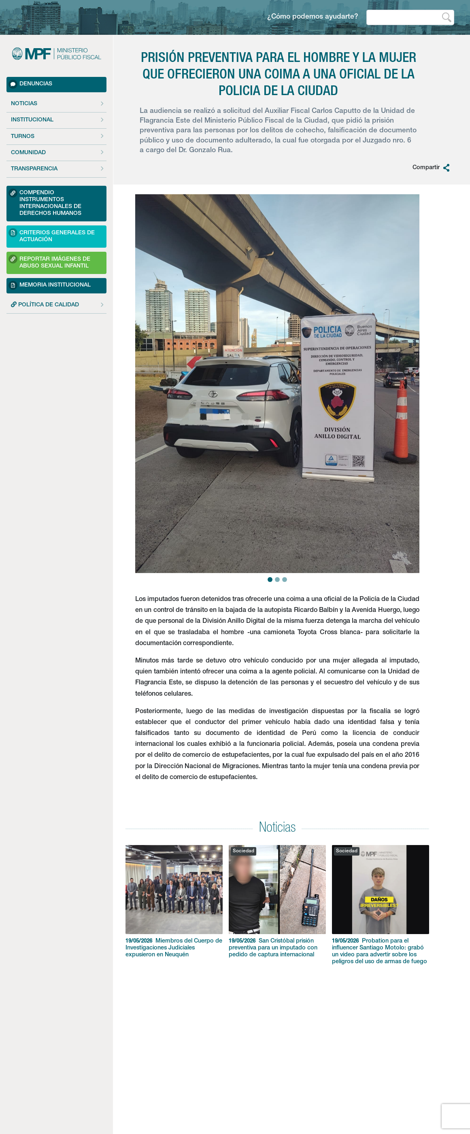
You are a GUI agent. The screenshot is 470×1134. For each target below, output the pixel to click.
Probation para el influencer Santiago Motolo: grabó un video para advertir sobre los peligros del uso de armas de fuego (380, 905)
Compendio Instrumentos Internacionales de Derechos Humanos (45, 203)
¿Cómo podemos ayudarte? (312, 17)
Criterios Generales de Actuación (52, 235)
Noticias (24, 104)
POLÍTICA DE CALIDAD (45, 305)
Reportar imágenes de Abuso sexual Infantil (49, 262)
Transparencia (34, 169)
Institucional (32, 120)
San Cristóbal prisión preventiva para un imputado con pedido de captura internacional (277, 901)
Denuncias (30, 84)
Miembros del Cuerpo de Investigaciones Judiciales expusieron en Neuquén (174, 901)
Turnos (22, 137)
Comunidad (28, 153)
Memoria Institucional (50, 285)
